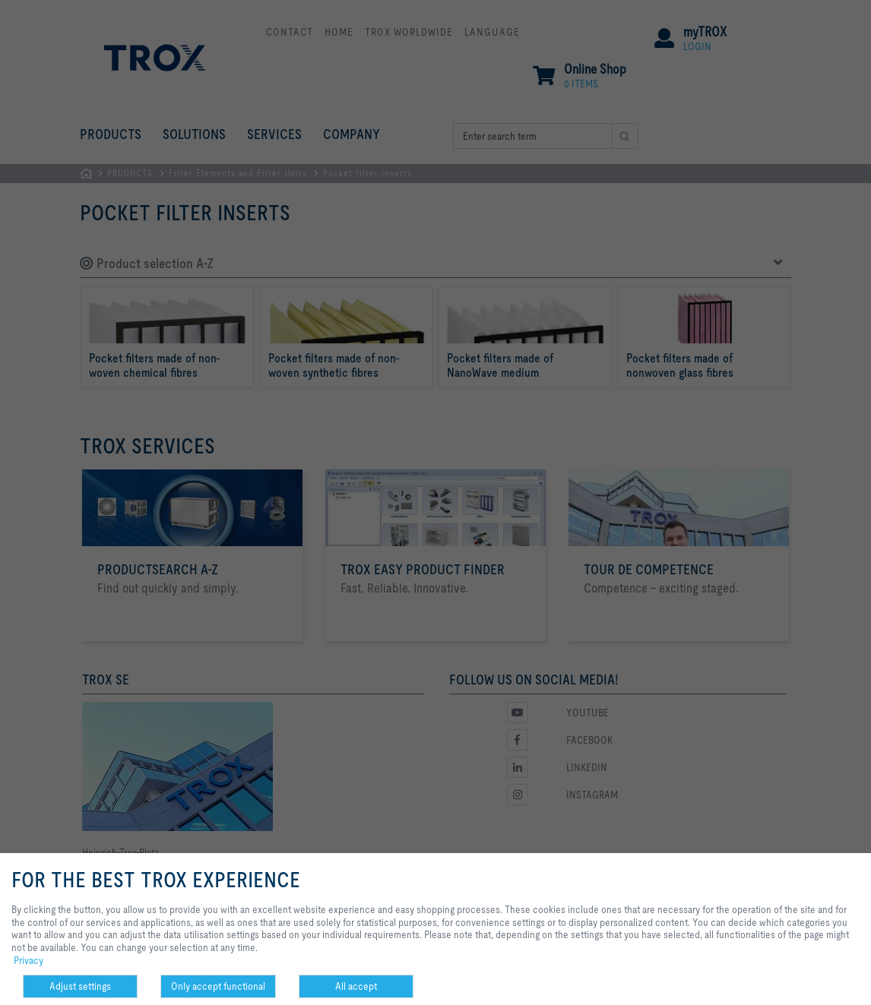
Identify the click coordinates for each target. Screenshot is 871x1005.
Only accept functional (218, 986)
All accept (356, 986)
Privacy (28, 960)
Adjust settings (80, 986)
